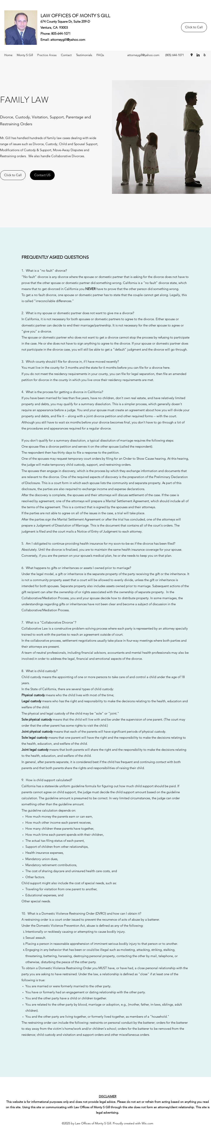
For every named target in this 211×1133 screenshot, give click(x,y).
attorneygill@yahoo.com (67, 40)
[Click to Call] (194, 27)
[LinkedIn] (198, 55)
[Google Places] (191, 55)
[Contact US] (42, 175)
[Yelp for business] (204, 55)
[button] (100, 55)
